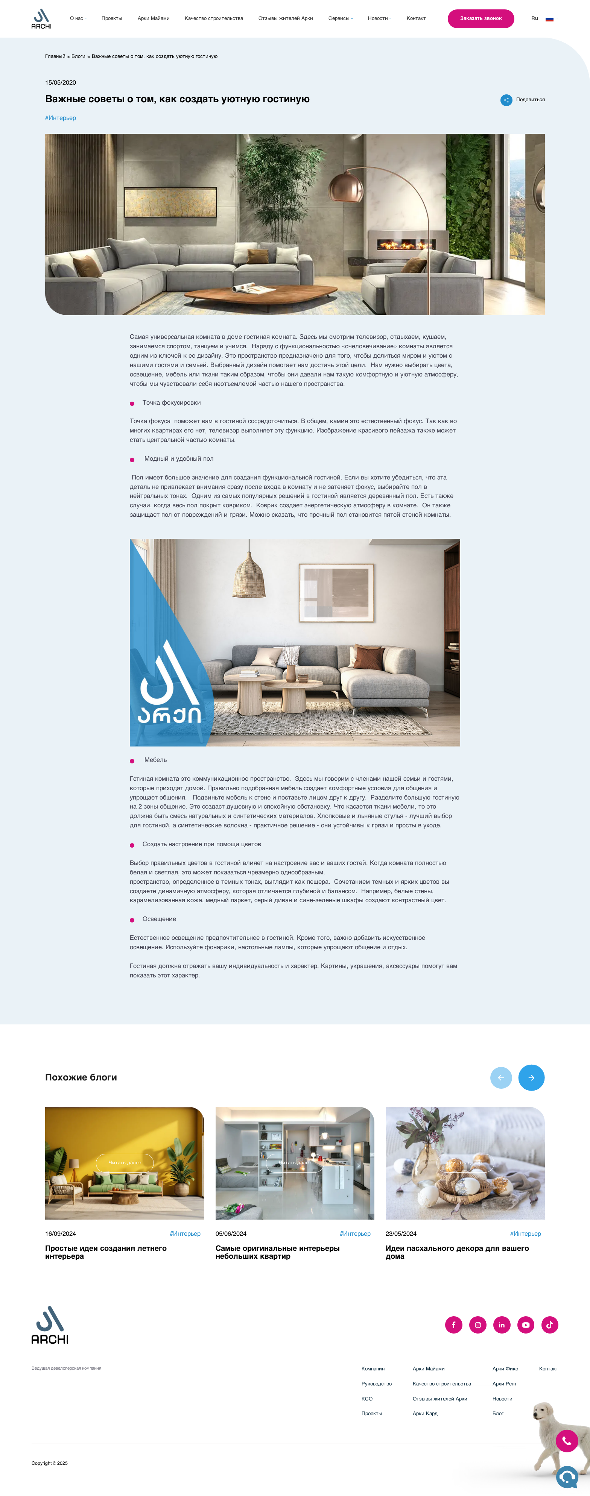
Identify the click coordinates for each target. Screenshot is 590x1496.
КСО (367, 1399)
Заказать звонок (481, 18)
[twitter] (550, 1325)
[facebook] (453, 1325)
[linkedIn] (502, 1325)
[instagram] (478, 1325)
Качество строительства (442, 1384)
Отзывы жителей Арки (440, 1399)
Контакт (548, 1369)
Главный (55, 56)
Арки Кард (425, 1413)
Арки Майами (429, 1369)
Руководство (377, 1384)
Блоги (78, 56)
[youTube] (526, 1325)
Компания (373, 1369)
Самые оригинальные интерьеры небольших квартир (278, 1253)
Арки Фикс (505, 1369)
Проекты (372, 1413)
